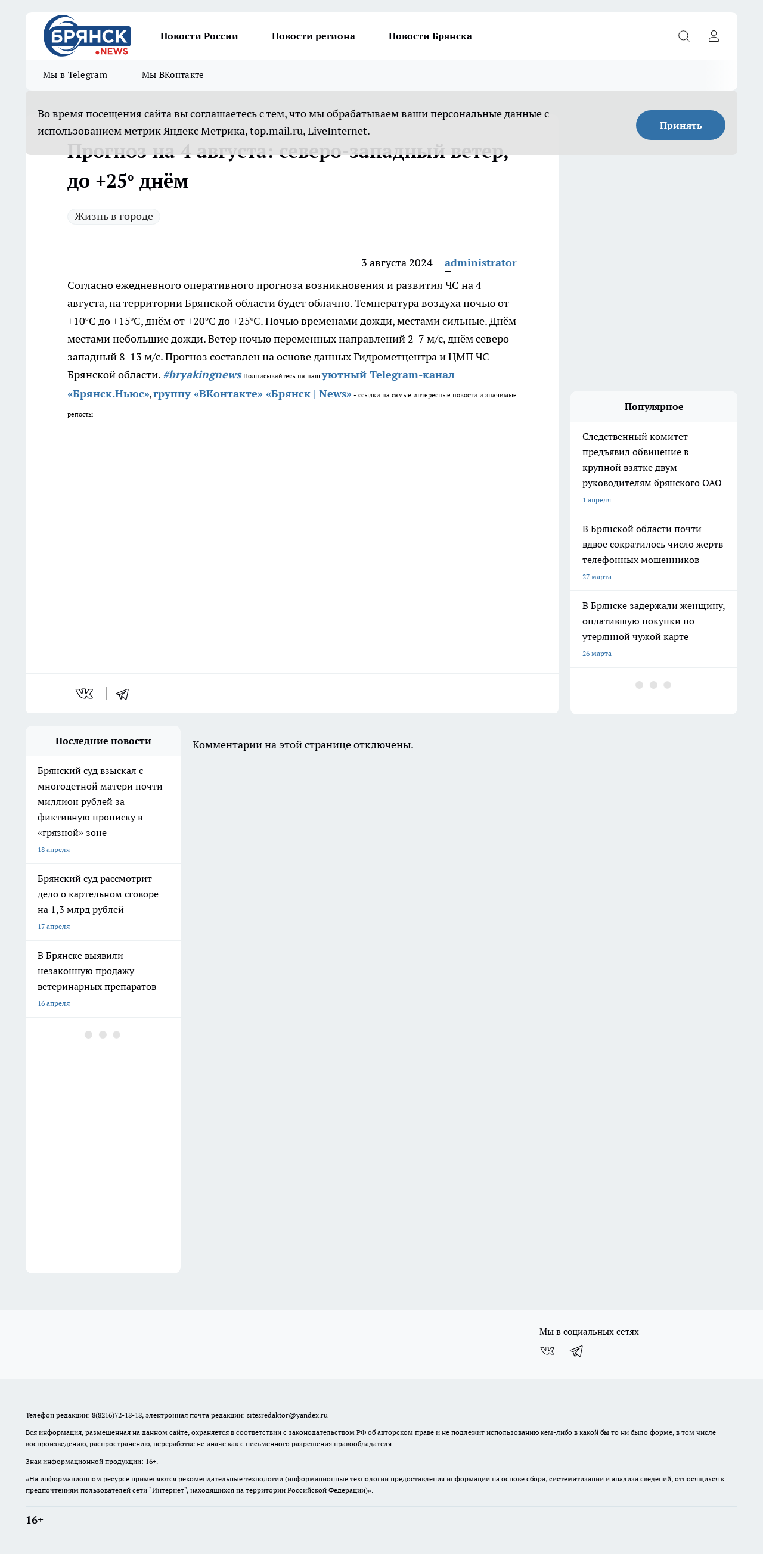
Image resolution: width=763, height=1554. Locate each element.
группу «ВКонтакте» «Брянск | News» (252, 393)
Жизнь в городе (114, 216)
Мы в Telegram (75, 74)
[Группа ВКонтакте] (547, 1351)
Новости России (199, 36)
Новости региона (313, 36)
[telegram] (126, 693)
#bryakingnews (202, 374)
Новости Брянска (430, 36)
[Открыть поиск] (684, 36)
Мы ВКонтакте (173, 74)
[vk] (85, 693)
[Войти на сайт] (713, 36)
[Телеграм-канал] (577, 1351)
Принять (681, 125)
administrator (481, 262)
